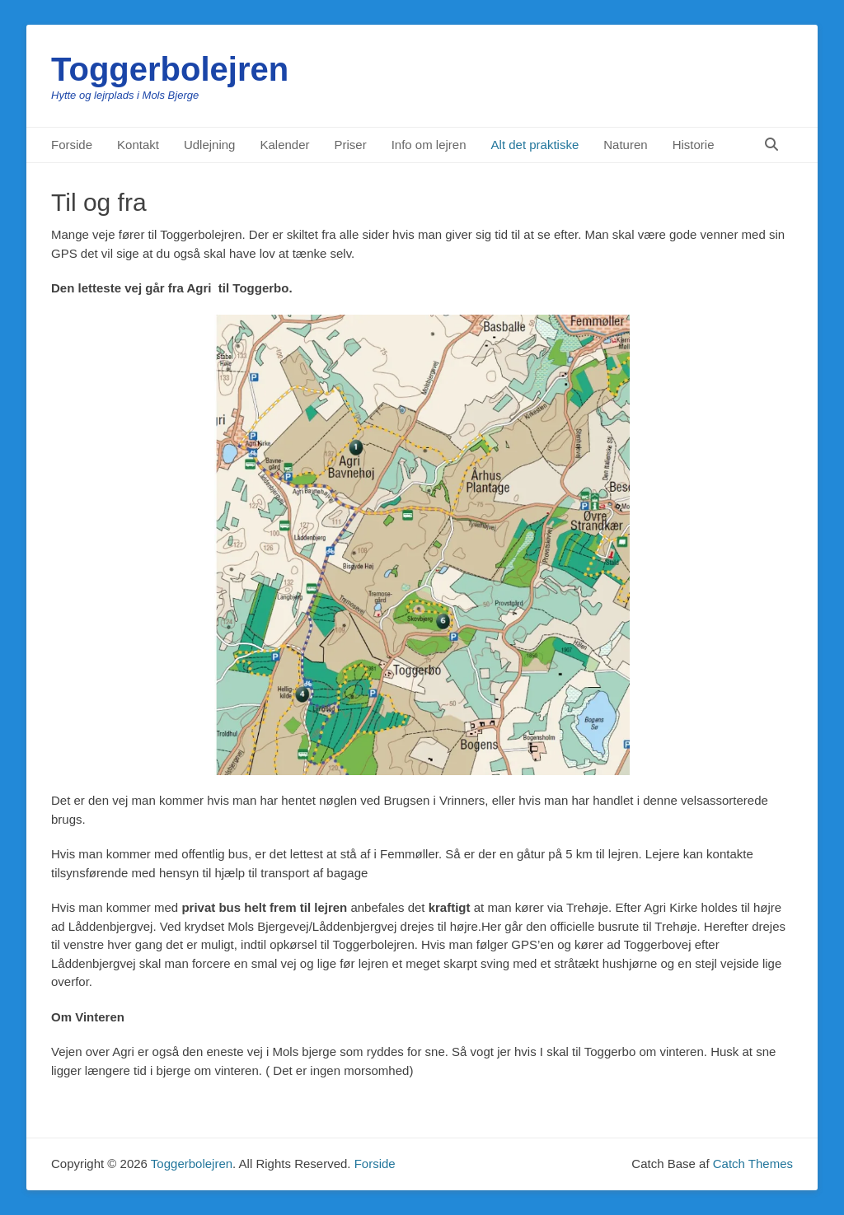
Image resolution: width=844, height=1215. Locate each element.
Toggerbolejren (169, 69)
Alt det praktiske (535, 145)
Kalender (284, 145)
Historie (694, 145)
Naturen (625, 145)
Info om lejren (429, 145)
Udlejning (210, 145)
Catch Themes (753, 1164)
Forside (71, 145)
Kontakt (138, 145)
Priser (351, 145)
